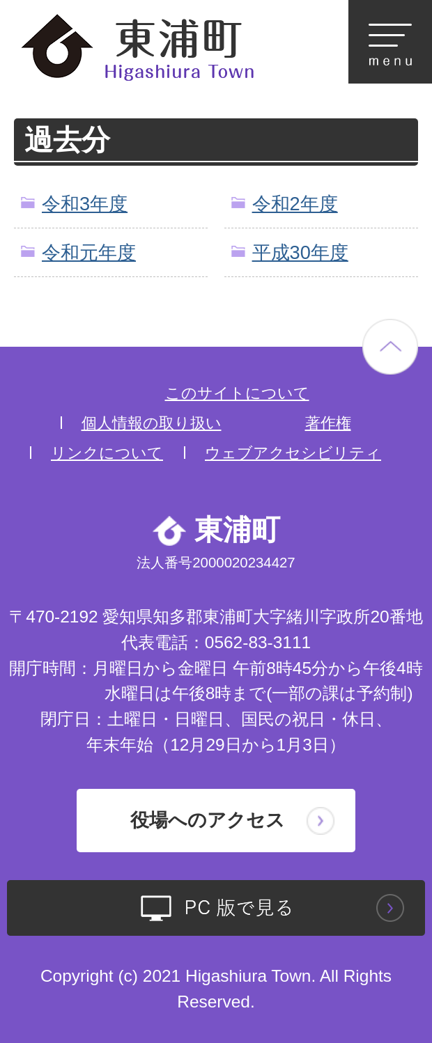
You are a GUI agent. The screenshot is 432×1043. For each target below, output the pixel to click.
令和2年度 (295, 203)
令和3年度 (85, 203)
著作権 (328, 423)
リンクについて (107, 453)
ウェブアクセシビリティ (293, 453)
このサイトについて (237, 393)
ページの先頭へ (390, 347)
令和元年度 (89, 252)
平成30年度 (300, 252)
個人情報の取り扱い (152, 423)
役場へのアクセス (207, 820)
